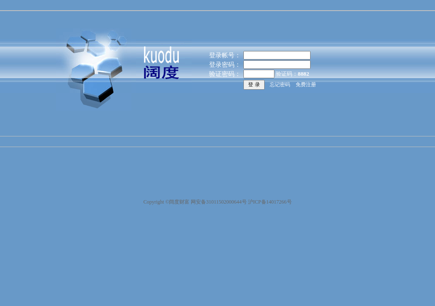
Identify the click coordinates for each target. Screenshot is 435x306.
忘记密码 (280, 85)
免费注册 (306, 85)
